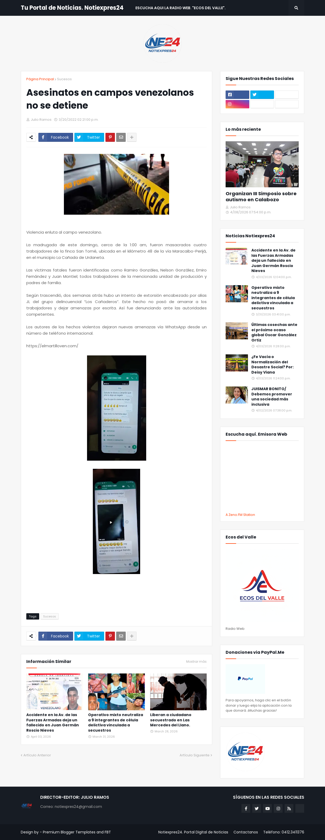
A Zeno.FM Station (240, 515)
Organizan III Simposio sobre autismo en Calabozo (261, 196)
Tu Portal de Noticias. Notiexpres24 (72, 8)
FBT (108, 832)
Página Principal (40, 79)
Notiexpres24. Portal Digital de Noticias (193, 832)
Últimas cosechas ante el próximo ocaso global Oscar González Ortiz (274, 332)
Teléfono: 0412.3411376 (283, 832)
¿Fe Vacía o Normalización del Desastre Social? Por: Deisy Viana (272, 364)
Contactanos (245, 832)
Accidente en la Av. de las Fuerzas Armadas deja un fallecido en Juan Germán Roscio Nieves (52, 722)
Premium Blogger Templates (69, 832)
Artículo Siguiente (195, 755)
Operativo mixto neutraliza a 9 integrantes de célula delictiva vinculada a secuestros (115, 722)
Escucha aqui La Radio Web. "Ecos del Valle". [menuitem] (180, 8)
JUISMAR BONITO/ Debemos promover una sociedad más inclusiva (271, 396)
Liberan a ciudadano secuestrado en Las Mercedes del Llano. (170, 720)
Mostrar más (196, 662)
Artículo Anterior (37, 755)
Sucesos (64, 79)
